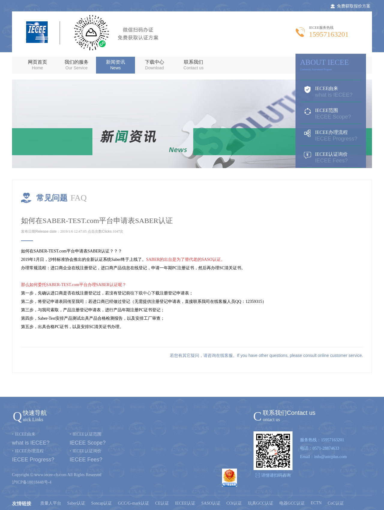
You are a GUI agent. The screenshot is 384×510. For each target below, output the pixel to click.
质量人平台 (50, 503)
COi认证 (234, 503)
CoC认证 (336, 503)
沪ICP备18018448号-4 (31, 482)
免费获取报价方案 (350, 6)
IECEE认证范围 (87, 434)
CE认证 (162, 503)
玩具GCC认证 (260, 503)
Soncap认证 (101, 503)
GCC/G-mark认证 (133, 503)
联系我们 (193, 64)
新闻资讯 (115, 64)
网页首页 (37, 64)
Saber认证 (76, 503)
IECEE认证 (185, 503)
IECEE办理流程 (331, 135)
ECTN (316, 503)
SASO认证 (210, 503)
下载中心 (154, 64)
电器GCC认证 (292, 503)
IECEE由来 (331, 92)
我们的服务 (76, 64)
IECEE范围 (331, 113)
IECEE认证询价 (331, 157)
